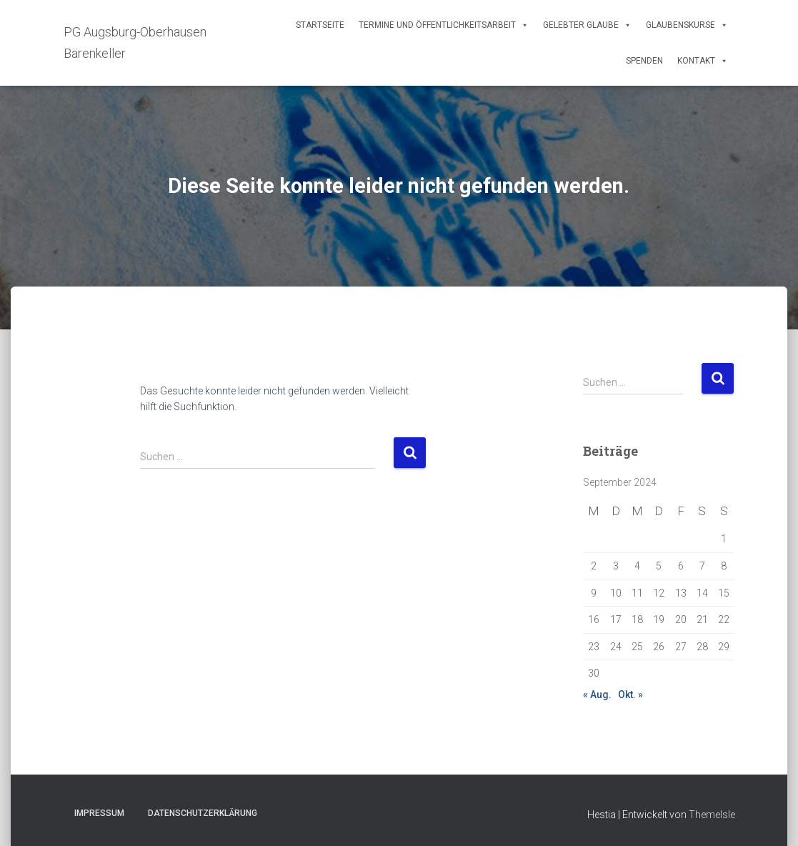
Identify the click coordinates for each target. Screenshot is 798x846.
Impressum (99, 813)
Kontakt (702, 61)
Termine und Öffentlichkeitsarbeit (444, 25)
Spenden (644, 61)
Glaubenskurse (687, 25)
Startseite (320, 25)
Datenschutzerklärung (202, 813)
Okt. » (630, 694)
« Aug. (597, 694)
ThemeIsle (712, 814)
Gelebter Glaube (587, 25)
